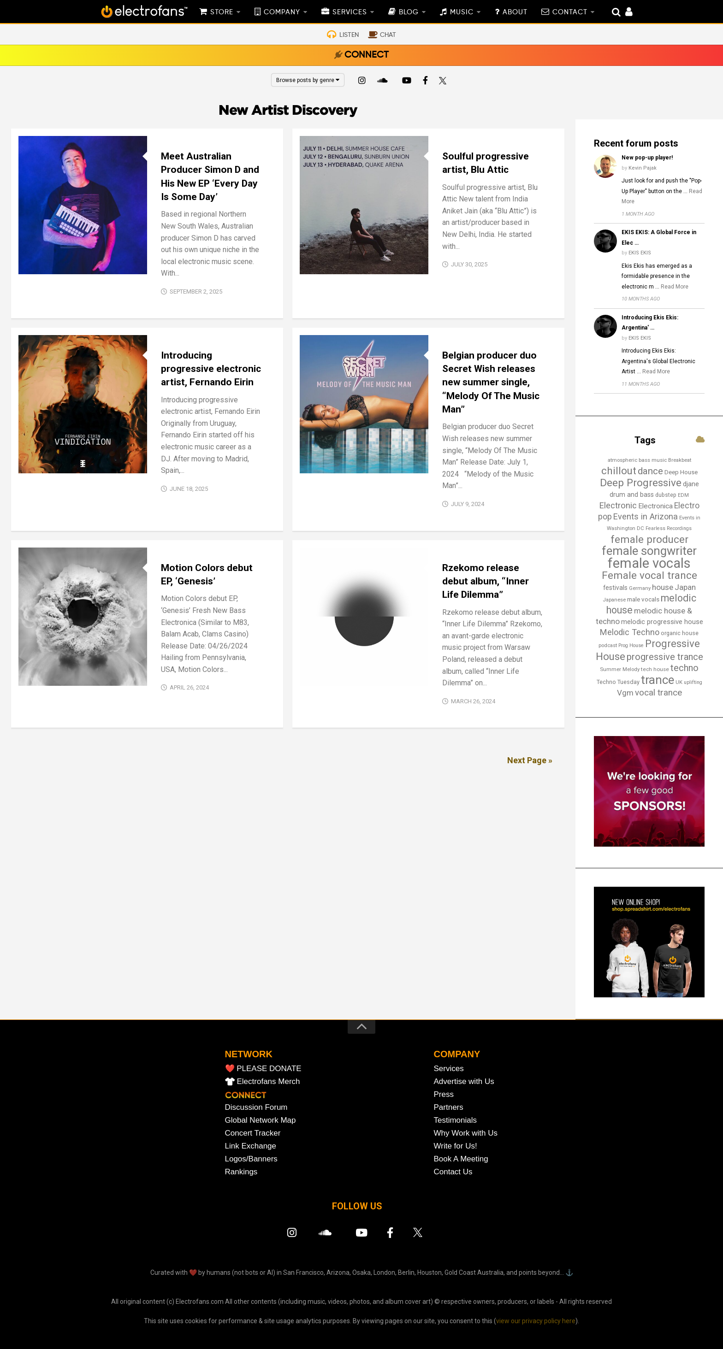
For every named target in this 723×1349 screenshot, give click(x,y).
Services (449, 1068)
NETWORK (249, 1054)
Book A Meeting (461, 1159)
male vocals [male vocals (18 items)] (643, 599)
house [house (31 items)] (662, 587)
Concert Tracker (253, 1133)
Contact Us (453, 1171)
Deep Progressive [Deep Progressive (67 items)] (641, 483)
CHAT (388, 35)
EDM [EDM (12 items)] (683, 495)
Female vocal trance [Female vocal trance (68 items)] (649, 575)
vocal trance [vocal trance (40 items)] (658, 693)
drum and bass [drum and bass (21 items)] (632, 495)
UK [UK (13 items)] (679, 682)
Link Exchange (251, 1146)
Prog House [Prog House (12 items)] (631, 645)
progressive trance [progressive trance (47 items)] (665, 656)
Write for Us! (455, 1146)
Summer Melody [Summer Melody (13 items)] (620, 669)
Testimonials (455, 1120)
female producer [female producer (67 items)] (649, 539)
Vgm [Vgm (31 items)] (625, 692)
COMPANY (282, 12)
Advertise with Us (464, 1081)
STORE (221, 12)
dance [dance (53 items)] (650, 471)
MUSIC (462, 12)
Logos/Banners (251, 1159)
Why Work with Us (466, 1133)
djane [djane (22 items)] (691, 484)
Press (444, 1094)
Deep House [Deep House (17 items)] (681, 472)
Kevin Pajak (642, 168)
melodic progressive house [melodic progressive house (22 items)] (662, 622)
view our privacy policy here (535, 1321)
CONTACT (569, 12)
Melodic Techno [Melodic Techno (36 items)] (629, 632)
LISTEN (349, 35)
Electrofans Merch (268, 1081)
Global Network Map (260, 1120)
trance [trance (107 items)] (657, 680)
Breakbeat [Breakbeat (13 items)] (679, 460)
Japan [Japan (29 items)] (685, 587)
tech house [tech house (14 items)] (655, 669)
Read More (674, 286)
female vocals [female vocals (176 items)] (649, 563)
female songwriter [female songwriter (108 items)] (649, 551)
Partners (448, 1107)
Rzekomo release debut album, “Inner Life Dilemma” (485, 581)
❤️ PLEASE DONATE (263, 1068)
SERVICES (349, 12)
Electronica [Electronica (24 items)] (655, 506)
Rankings (241, 1171)
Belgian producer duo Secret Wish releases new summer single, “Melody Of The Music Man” (490, 382)
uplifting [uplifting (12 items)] (693, 682)
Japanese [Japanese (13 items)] (614, 599)
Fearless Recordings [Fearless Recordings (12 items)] (669, 528)
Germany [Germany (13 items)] (640, 588)
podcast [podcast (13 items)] (608, 645)
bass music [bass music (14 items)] (653, 460)
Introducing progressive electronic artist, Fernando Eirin (211, 369)
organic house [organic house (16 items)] (680, 633)
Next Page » (529, 760)
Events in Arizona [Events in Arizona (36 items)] (645, 516)
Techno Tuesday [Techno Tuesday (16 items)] (618, 681)
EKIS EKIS (639, 253)
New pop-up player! (647, 157)
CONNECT (366, 55)
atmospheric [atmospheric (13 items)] (622, 460)
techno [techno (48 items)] (684, 667)
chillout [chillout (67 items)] (618, 471)
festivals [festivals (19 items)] (615, 587)
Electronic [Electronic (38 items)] (618, 506)
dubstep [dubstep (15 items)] (665, 495)
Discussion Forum (256, 1107)
